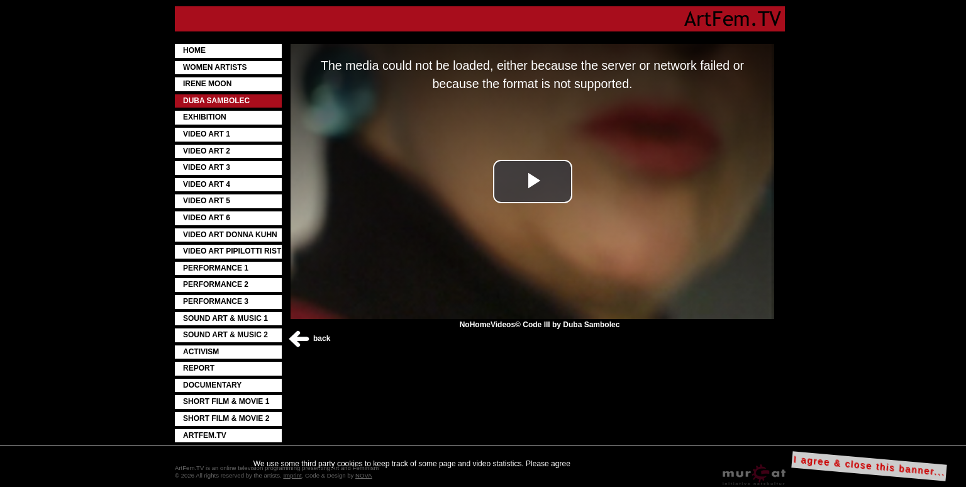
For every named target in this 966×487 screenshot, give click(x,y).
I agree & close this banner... (869, 466)
